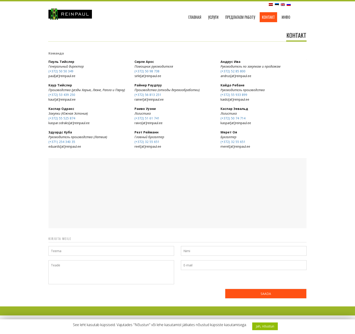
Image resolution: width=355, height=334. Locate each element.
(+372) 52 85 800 (233, 71)
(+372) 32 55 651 (146, 142)
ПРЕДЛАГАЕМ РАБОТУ (240, 17)
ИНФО (286, 17)
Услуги (213, 17)
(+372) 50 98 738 (146, 71)
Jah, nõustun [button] (265, 326)
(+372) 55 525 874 (61, 118)
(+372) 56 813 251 (147, 94)
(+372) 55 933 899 (234, 94)
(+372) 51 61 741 (146, 118)
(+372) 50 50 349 (60, 71)
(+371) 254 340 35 (61, 142)
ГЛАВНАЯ (194, 17)
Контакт (268, 17)
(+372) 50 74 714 (233, 118)
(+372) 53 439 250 (61, 94)
